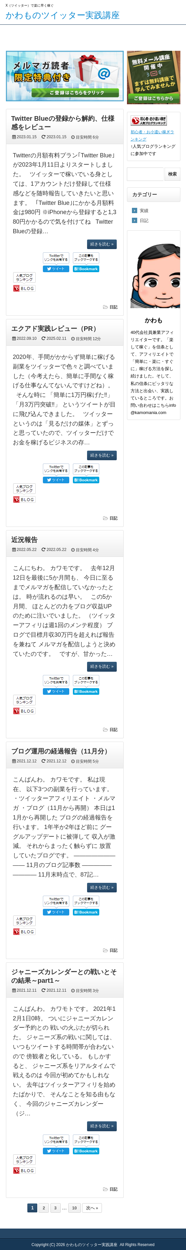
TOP (9, 35)
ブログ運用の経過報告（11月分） (61, 751)
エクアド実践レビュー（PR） (55, 328)
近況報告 (24, 539)
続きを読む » (101, 244)
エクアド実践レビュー (81, 40)
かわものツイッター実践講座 (63, 15)
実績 (144, 210)
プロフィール (123, 35)
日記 (113, 307)
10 (74, 1208)
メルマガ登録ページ (39, 35)
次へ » (92, 1208)
